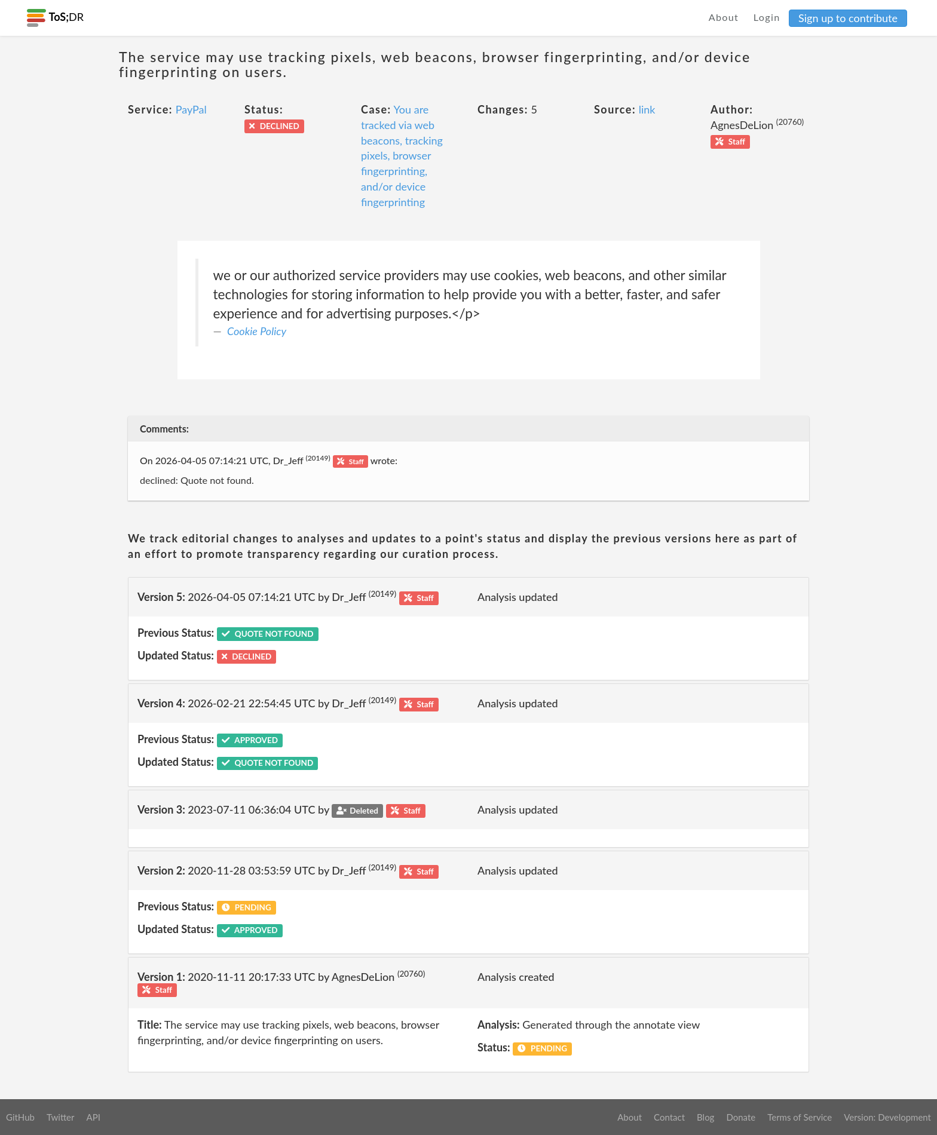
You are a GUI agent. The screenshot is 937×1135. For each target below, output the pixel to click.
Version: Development (887, 1117)
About (724, 17)
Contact (669, 1117)
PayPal (191, 109)
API (93, 1117)
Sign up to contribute (848, 17)
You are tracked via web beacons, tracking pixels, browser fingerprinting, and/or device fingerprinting (402, 155)
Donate (740, 1117)
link (647, 109)
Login (767, 17)
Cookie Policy (256, 331)
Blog (705, 1117)
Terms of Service (799, 1117)
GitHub (20, 1117)
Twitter (61, 1117)
